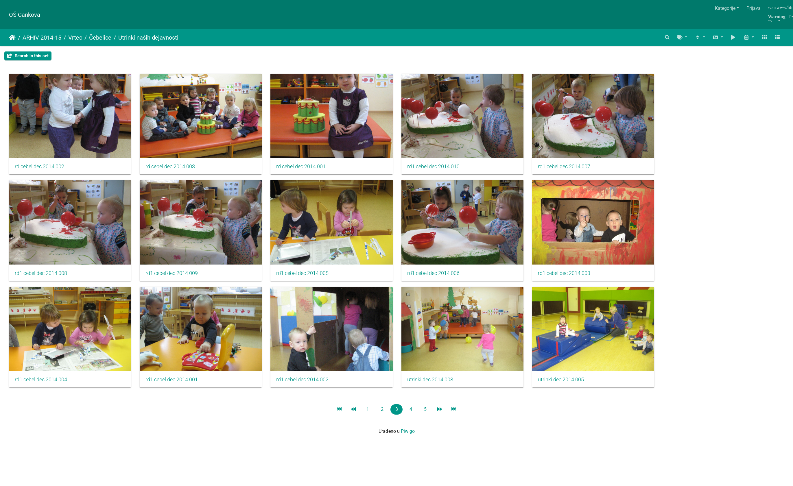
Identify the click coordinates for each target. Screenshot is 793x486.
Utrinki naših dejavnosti (148, 37)
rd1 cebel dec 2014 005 (308, 277)
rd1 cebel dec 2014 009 (174, 277)
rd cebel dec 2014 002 (39, 168)
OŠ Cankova (24, 14)
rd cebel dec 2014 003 (173, 168)
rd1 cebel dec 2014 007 (575, 168)
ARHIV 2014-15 (42, 37)
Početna (12, 37)
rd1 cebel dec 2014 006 (442, 277)
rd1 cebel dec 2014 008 (41, 277)
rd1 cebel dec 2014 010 (442, 168)
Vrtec (75, 37)
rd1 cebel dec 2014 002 (308, 385)
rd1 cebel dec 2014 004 (41, 385)
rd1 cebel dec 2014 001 (174, 385)
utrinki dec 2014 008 (439, 385)
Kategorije (725, 8)
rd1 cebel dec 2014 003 (575, 277)
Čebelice (100, 37)
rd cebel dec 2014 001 (306, 168)
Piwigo (408, 437)
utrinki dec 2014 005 (572, 385)
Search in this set (28, 55)
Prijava (753, 8)
